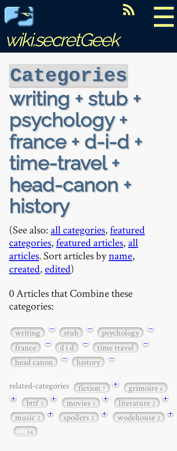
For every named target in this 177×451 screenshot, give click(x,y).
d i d (67, 346)
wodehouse (138, 416)
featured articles (89, 241)
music (27, 416)
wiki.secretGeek (62, 29)
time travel (115, 346)
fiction (91, 387)
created (24, 268)
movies (81, 402)
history (88, 361)
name (120, 254)
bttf (34, 402)
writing (27, 331)
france (25, 346)
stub (71, 331)
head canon (34, 361)
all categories (78, 229)
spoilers (78, 416)
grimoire (146, 387)
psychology (120, 331)
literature (137, 402)
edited (58, 268)
